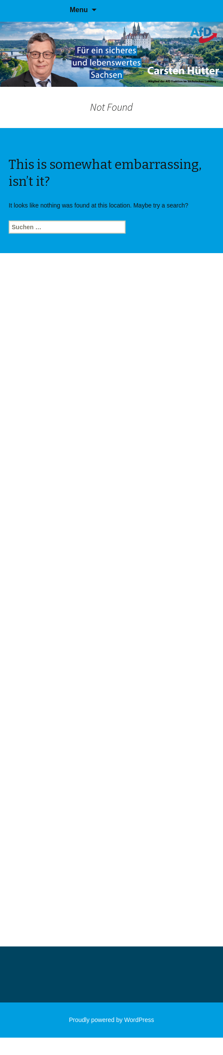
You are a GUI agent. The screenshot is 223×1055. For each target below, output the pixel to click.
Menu (79, 9)
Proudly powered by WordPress (111, 1019)
